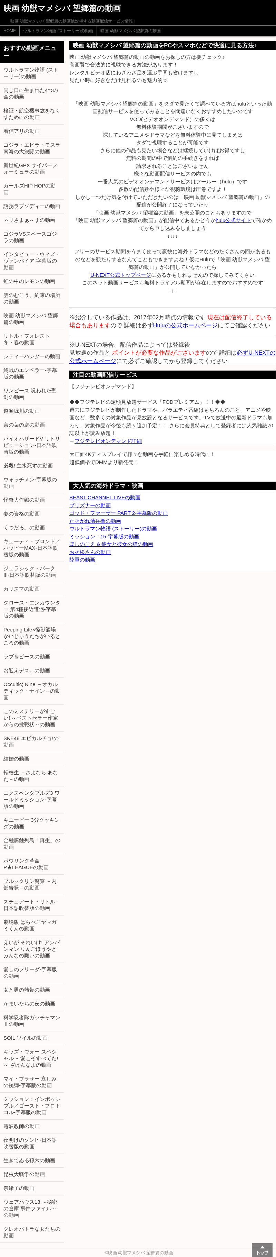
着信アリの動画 (21, 131)
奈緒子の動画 (18, 1188)
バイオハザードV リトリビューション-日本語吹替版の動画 (31, 445)
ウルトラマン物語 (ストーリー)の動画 (58, 30)
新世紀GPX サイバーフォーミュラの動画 (30, 168)
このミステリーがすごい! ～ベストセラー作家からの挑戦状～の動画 (30, 717)
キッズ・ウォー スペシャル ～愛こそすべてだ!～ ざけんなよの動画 (30, 1058)
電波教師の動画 (21, 1126)
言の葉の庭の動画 (24, 425)
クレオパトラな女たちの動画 (31, 1232)
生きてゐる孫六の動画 (29, 1160)
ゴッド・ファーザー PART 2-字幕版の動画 (118, 513)
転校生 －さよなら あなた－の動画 (30, 775)
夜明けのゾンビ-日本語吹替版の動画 (30, 1143)
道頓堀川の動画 (21, 411)
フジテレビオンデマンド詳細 (108, 441)
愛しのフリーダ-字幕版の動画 (30, 972)
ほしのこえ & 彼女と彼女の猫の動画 (111, 544)
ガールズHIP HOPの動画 (29, 189)
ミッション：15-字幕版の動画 (104, 536)
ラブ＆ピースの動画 (26, 656)
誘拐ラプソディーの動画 (31, 206)
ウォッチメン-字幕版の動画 (30, 482)
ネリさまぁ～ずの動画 (29, 220)
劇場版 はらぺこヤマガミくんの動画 (30, 925)
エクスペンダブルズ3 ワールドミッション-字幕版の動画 (31, 799)
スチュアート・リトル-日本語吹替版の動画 (30, 905)
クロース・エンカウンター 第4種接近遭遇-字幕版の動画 (31, 609)
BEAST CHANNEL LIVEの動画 (104, 497)
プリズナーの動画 (90, 505)
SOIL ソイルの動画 (25, 1038)
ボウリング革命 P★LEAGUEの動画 (26, 864)
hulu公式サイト (233, 220)
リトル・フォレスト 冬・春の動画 (26, 339)
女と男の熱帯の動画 (26, 990)
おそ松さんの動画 (90, 552)
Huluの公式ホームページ (185, 325)
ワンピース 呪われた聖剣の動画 (30, 394)
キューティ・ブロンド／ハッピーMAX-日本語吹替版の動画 (31, 547)
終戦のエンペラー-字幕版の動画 (30, 373)
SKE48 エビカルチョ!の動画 (31, 741)
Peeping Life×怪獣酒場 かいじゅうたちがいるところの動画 (31, 636)
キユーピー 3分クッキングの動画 (31, 823)
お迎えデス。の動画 (26, 670)
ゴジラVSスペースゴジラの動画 (30, 237)
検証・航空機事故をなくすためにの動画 (31, 114)
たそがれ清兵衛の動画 (95, 521)
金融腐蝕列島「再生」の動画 (31, 843)
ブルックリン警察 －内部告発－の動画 (30, 884)
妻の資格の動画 (21, 514)
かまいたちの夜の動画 (29, 1003)
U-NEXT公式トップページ (120, 275)
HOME (9, 30)
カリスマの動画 (21, 589)
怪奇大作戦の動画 (24, 500)
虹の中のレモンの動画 (29, 281)
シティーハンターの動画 (31, 356)
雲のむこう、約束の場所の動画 (31, 298)
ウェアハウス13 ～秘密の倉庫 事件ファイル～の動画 (30, 1208)
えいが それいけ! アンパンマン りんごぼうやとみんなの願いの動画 (31, 948)
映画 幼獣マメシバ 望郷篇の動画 (130, 30)
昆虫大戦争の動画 (24, 1174)
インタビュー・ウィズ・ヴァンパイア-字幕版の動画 (31, 260)
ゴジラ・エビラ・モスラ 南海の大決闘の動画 (31, 148)
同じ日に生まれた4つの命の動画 (30, 93)
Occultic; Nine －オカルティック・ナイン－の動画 (31, 690)
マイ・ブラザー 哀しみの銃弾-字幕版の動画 (30, 1082)
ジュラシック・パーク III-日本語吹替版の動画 (29, 571)
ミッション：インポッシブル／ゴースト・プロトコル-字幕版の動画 (31, 1105)
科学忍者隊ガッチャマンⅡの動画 (31, 1020)
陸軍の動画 (82, 560)
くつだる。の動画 (24, 527)
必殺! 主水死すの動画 (28, 465)
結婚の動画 (16, 759)
